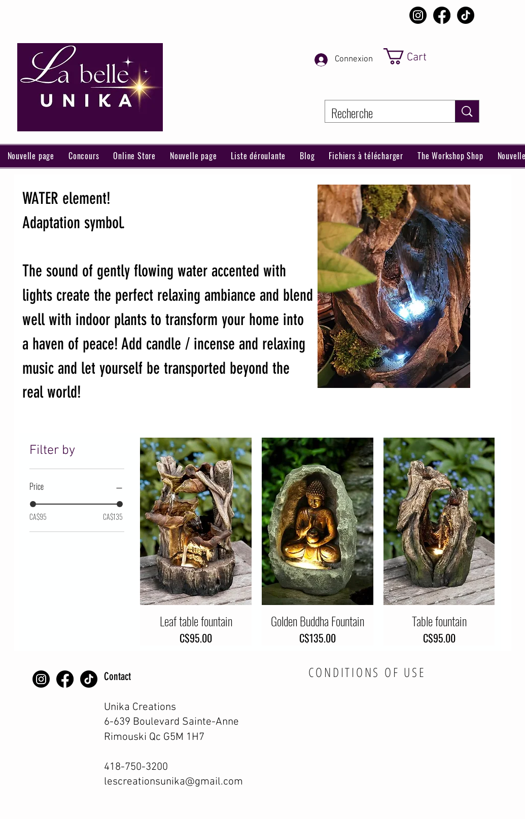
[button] (134, 156)
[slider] (33, 504)
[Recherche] (382, 113)
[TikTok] (465, 15)
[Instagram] (418, 15)
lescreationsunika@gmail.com (173, 781)
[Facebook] (441, 15)
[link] (420, 56)
